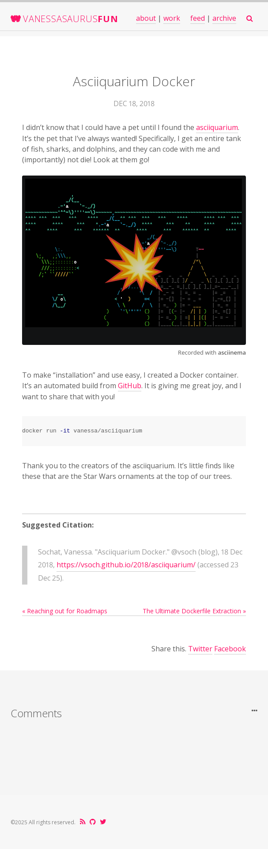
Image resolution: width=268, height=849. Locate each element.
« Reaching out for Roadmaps (64, 611)
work (171, 18)
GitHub (129, 385)
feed (197, 18)
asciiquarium (217, 127)
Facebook (230, 649)
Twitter (200, 649)
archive (224, 18)
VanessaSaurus (70, 19)
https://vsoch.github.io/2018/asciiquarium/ (126, 565)
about (146, 18)
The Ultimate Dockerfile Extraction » (194, 611)
